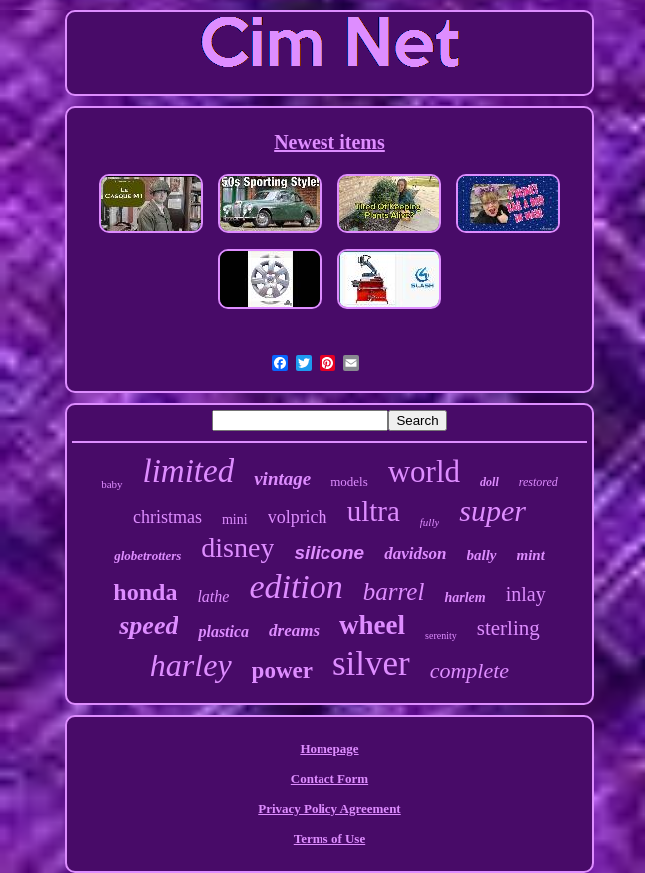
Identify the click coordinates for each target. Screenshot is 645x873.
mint (531, 555)
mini (235, 519)
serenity (441, 635)
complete (469, 670)
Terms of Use (329, 838)
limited (189, 471)
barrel (394, 591)
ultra (373, 511)
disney (237, 547)
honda (145, 592)
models (349, 481)
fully (430, 522)
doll (489, 482)
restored (538, 482)
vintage (282, 478)
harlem (464, 597)
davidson (415, 553)
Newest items (329, 142)
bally (482, 555)
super (492, 510)
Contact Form (329, 778)
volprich (297, 517)
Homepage (329, 748)
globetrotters (147, 555)
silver (371, 664)
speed (148, 625)
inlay (526, 594)
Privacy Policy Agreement (329, 808)
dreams (294, 630)
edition (295, 586)
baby (111, 484)
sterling (508, 628)
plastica (223, 631)
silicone (329, 552)
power (282, 670)
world (424, 471)
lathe (213, 596)
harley (191, 665)
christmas (167, 517)
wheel (372, 625)
